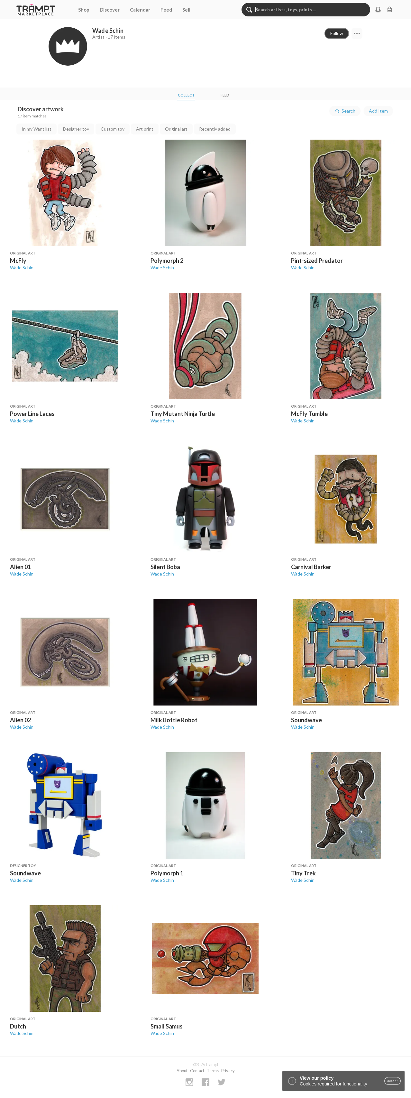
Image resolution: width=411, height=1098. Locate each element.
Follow (336, 33)
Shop (83, 10)
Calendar (140, 10)
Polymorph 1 (167, 873)
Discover (110, 10)
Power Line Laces (32, 413)
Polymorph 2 (167, 260)
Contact (197, 1070)
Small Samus (167, 1026)
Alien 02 (20, 720)
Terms (213, 1070)
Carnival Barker (311, 566)
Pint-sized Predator (317, 260)
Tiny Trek (303, 873)
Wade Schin (21, 267)
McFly (18, 260)
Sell (186, 10)
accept (392, 1081)
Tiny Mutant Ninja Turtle (183, 413)
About (182, 1070)
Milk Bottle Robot (174, 720)
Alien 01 (20, 566)
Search (344, 111)
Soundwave (306, 720)
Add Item (378, 111)
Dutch (18, 1026)
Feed (166, 10)
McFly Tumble (309, 413)
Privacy (228, 1070)
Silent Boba (165, 566)
